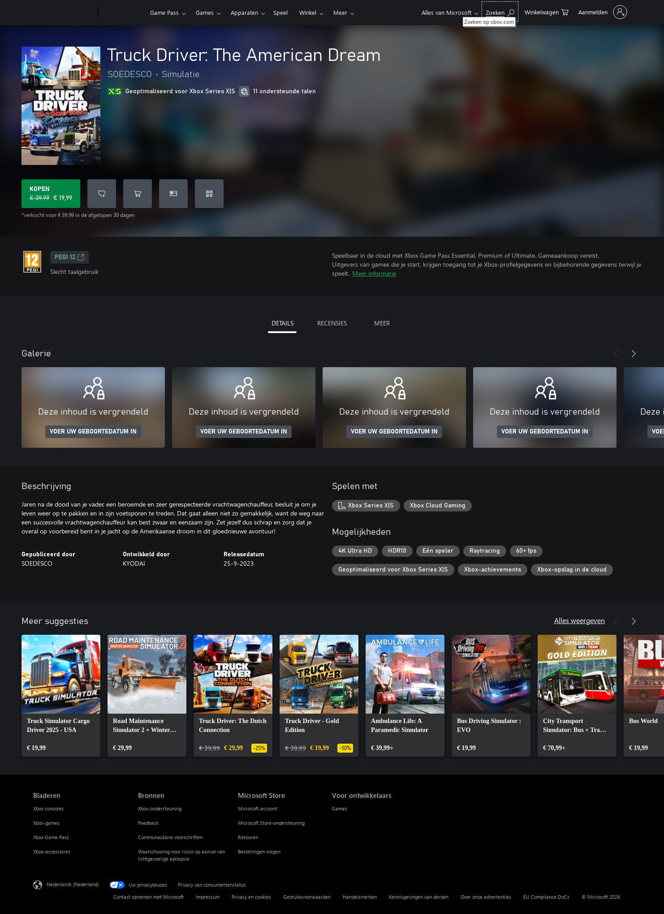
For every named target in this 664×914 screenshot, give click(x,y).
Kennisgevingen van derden (418, 897)
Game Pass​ (164, 12)
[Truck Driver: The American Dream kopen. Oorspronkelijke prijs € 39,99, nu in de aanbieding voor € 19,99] (51, 193)
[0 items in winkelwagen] (547, 11)
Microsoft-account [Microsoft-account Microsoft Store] (257, 808)
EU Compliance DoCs (546, 897)
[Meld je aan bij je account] (602, 12)
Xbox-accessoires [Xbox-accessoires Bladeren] (51, 851)
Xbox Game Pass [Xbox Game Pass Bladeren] (51, 837)
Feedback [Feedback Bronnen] (148, 823)
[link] (61, 696)
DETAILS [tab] (282, 323)
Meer (340, 12)
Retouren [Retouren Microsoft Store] (248, 837)
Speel (280, 12)
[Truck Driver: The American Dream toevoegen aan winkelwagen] (137, 193)
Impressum (208, 897)
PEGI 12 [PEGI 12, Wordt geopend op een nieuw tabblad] (69, 257)
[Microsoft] (64, 12)
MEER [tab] (382, 323)
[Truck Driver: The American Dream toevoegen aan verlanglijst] (101, 193)
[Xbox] (123, 12)
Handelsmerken (360, 897)
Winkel (307, 12)
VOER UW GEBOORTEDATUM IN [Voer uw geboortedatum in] (93, 432)
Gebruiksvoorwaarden (307, 897)
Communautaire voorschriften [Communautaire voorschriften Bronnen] (170, 837)
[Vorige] (616, 353)
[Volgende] (633, 353)
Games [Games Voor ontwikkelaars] (339, 808)
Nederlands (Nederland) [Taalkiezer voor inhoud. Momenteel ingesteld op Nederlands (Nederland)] (73, 884)
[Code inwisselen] (209, 193)
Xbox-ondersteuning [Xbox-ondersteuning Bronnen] (159, 808)
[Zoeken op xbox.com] (500, 11)
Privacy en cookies (251, 897)
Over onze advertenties (486, 897)
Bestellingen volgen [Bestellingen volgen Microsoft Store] (259, 851)
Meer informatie (374, 273)
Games (205, 12)
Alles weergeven (579, 620)
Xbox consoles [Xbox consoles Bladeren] (48, 808)
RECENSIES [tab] (332, 323)
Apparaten (244, 12)
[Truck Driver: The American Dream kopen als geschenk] (173, 193)
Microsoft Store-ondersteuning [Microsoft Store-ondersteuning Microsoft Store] (271, 823)
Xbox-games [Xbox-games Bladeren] (46, 823)
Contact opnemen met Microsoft (148, 897)
